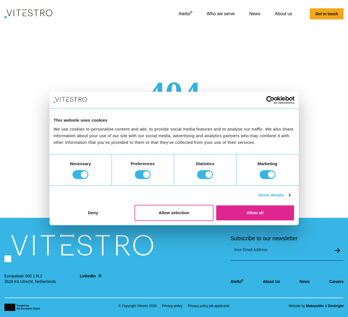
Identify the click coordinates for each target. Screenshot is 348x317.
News (305, 281)
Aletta (237, 281)
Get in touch (326, 14)
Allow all (255, 212)
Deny (93, 212)
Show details (271, 195)
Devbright (336, 306)
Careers (336, 281)
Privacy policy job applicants (209, 306)
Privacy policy (172, 306)
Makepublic (315, 306)
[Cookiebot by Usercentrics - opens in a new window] (270, 100)
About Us (271, 281)
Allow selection (174, 212)
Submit (337, 250)
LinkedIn (91, 276)
